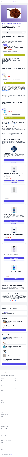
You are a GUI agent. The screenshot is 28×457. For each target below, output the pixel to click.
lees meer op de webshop (13, 64)
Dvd (1, 405)
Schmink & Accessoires (17, 23)
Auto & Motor (3, 396)
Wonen (2, 449)
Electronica (2, 407)
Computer (2, 402)
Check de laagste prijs (9, 54)
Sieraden (2, 442)
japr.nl (11, 454)
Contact (2, 390)
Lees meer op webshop (14, 162)
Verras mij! (14, 363)
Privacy (16, 388)
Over (1, 380)
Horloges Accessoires (4, 419)
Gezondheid (3, 418)
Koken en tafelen (3, 433)
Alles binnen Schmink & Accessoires (14, 329)
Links (15, 382)
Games (2, 416)
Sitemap (16, 380)
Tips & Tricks (17, 383)
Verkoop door (12, 51)
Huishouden (3, 421)
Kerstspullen (3, 430)
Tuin (1, 447)
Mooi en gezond (3, 435)
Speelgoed (4, 23)
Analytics (2, 383)
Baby (1, 398)
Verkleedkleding (9, 23)
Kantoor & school (4, 428)
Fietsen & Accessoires (4, 414)
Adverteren (3, 385)
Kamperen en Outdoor (4, 426)
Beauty (2, 400)
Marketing (2, 382)
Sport (2, 445)
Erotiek (2, 412)
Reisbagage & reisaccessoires (6, 440)
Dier (1, 404)
